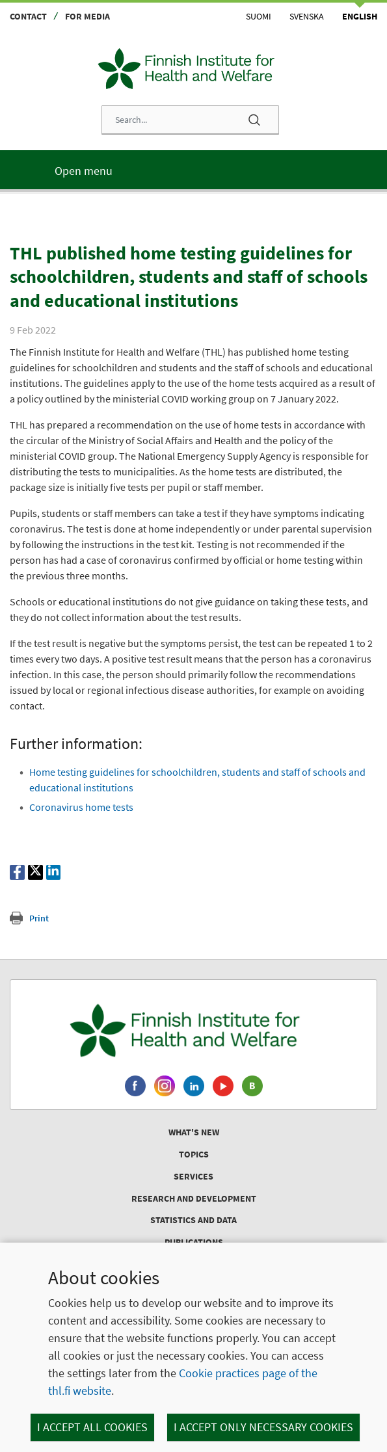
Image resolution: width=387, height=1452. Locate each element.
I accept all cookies (92, 1426)
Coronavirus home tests (81, 806)
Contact (28, 16)
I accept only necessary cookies (263, 1426)
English (359, 16)
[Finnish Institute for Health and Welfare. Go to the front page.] (193, 1030)
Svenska (306, 16)
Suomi (258, 16)
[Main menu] (193, 169)
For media (87, 16)
